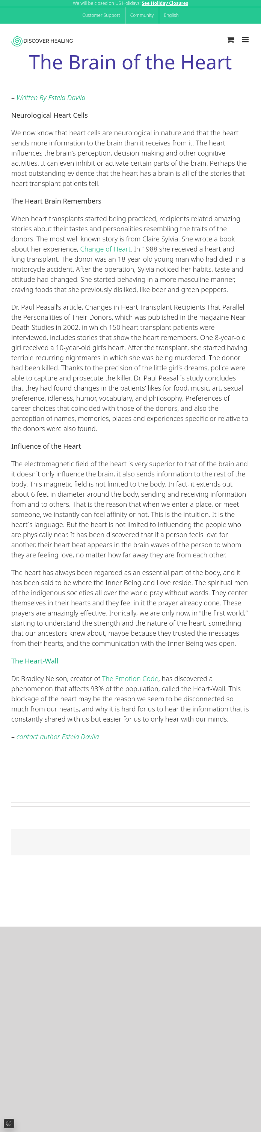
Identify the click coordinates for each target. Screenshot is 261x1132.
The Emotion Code (130, 678)
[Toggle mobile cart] (230, 39)
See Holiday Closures (165, 3)
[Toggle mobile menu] (246, 39)
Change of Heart (105, 248)
